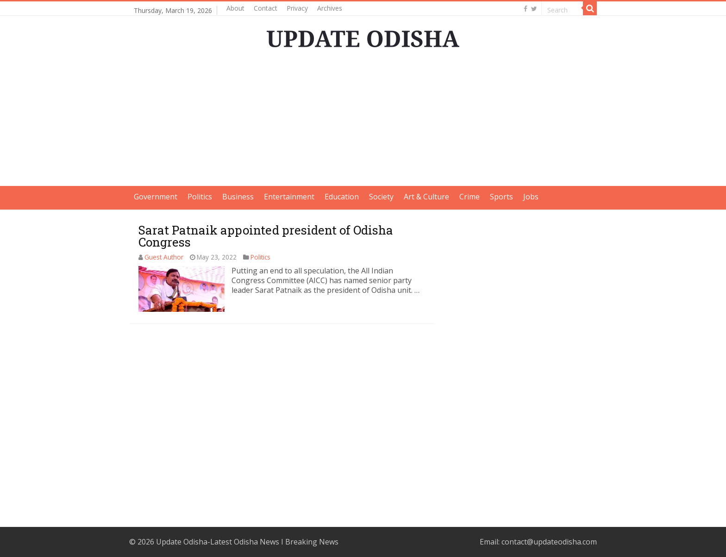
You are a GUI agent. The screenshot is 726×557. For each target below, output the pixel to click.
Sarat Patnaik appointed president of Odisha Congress (265, 236)
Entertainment (289, 197)
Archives (329, 8)
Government (155, 197)
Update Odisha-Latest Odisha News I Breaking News (247, 542)
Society (381, 197)
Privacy (297, 8)
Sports (501, 197)
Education (342, 197)
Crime (469, 197)
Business (238, 197)
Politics (200, 197)
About (235, 8)
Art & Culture (426, 197)
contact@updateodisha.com (549, 542)
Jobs (530, 197)
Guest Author (163, 257)
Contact (265, 8)
